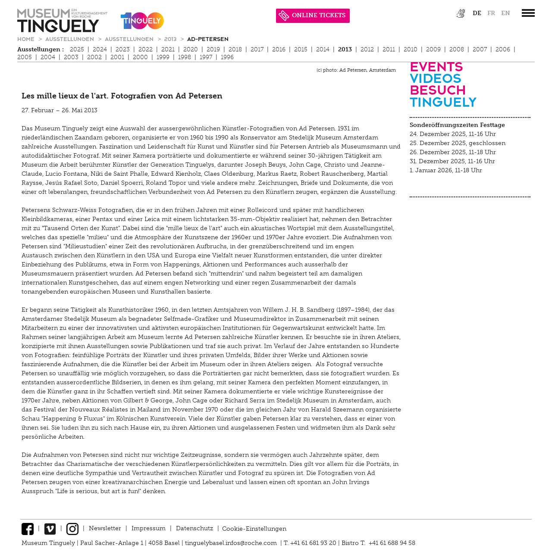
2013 (171, 38)
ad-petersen (208, 38)
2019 (213, 49)
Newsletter (105, 528)
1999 (163, 57)
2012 (367, 49)
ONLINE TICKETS (312, 15)
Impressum (149, 528)
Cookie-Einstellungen (254, 528)
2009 (433, 49)
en (505, 13)
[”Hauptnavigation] (528, 13)
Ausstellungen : (40, 49)
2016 (278, 49)
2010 (410, 49)
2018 (235, 49)
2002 (94, 57)
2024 (100, 49)
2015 (300, 49)
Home (26, 38)
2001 (117, 57)
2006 (503, 49)
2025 (77, 49)
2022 (145, 49)
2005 (24, 57)
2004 (48, 57)
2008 (456, 49)
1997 (206, 57)
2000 (140, 57)
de (477, 13)
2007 (480, 49)
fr (491, 13)
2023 (123, 49)
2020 (190, 49)
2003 (71, 57)
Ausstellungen (70, 38)
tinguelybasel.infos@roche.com (232, 543)
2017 (257, 49)
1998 (184, 57)
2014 (322, 49)
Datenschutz (194, 528)
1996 (227, 57)
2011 (389, 49)
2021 (168, 49)
